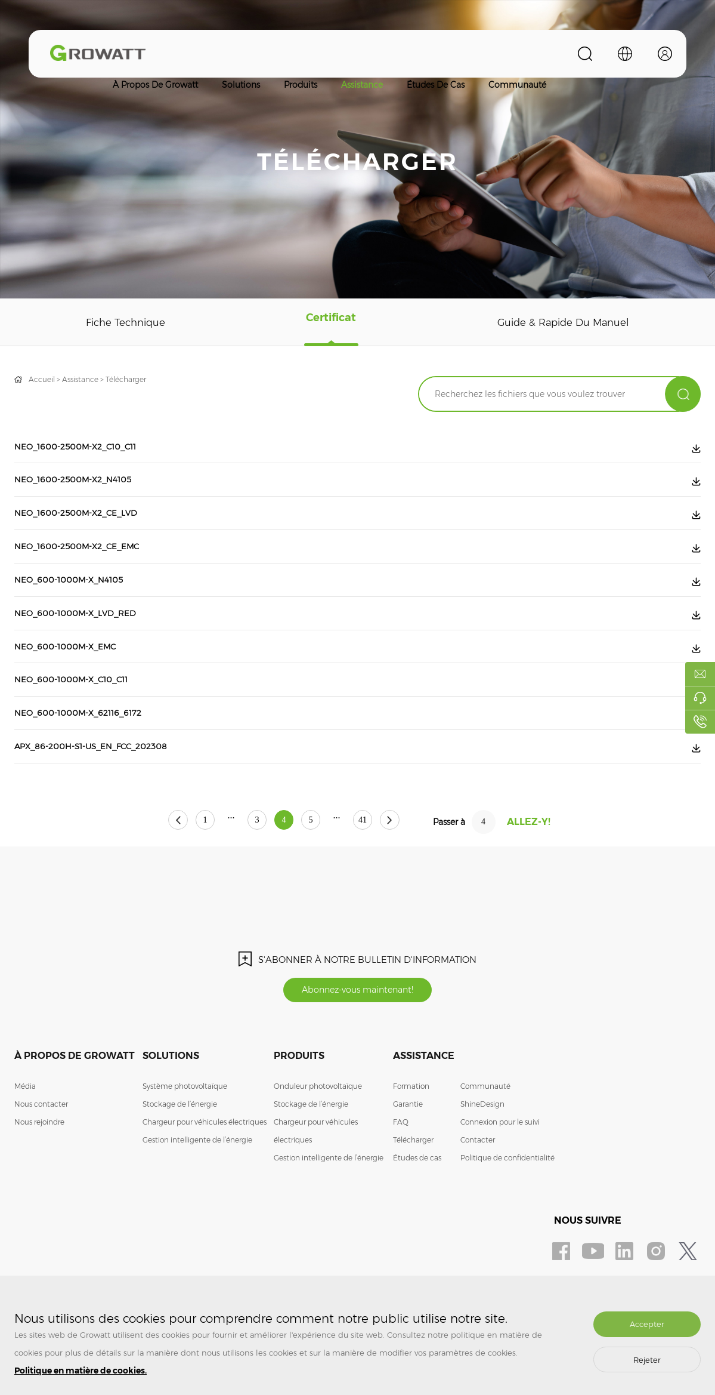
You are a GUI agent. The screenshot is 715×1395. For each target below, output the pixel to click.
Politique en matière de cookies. (80, 1370)
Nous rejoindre (39, 1173)
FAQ (400, 1173)
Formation (411, 1138)
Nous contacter (41, 1155)
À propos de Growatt (155, 84)
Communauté (517, 84)
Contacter (477, 1191)
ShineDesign (482, 1155)
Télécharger (126, 379)
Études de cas (436, 84)
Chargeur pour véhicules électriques (205, 1173)
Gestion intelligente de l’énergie (197, 1191)
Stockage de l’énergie (180, 1155)
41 (393, 871)
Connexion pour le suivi (500, 1173)
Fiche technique (125, 322)
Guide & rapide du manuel (561, 322)
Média (25, 1138)
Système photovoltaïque (185, 1138)
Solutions (241, 84)
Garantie (408, 1155)
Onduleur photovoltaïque (318, 1138)
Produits (300, 84)
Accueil (42, 379)
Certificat (329, 322)
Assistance (362, 84)
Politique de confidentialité (507, 1209)
